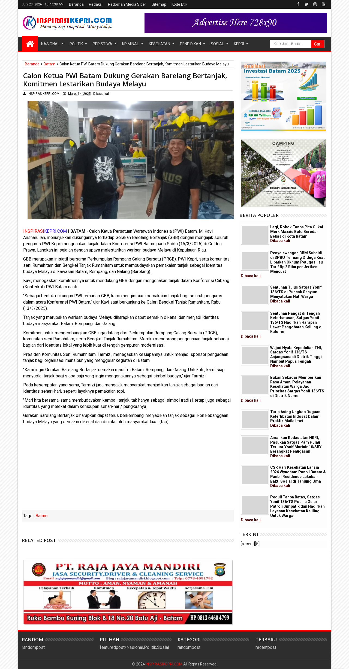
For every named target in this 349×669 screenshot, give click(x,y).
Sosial (217, 44)
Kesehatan (159, 44)
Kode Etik (179, 4)
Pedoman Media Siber (127, 4)
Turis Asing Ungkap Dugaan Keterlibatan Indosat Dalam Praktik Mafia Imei (295, 419)
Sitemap (159, 4)
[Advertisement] (128, 469)
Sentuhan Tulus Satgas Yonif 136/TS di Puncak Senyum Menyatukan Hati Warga (296, 294)
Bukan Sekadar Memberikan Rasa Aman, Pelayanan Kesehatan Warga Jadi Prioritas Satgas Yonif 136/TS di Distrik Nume (282, 388)
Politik (76, 44)
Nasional (50, 44)
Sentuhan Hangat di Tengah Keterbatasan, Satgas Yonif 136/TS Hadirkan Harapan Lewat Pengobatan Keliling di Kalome (282, 324)
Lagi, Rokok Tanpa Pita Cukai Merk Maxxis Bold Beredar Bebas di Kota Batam (296, 234)
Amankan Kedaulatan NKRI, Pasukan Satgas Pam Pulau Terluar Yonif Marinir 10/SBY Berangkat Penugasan (295, 446)
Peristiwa (102, 44)
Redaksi (96, 4)
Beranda (76, 4)
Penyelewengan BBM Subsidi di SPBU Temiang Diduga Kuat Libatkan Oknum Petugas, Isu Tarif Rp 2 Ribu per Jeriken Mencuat (283, 264)
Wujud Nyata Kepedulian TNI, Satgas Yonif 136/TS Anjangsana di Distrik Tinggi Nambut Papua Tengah (296, 357)
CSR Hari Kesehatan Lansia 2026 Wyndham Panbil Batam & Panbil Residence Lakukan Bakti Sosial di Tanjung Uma (298, 476)
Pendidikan (190, 44)
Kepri (239, 44)
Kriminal (130, 44)
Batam (41, 515)
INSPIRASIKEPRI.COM (164, 664)
